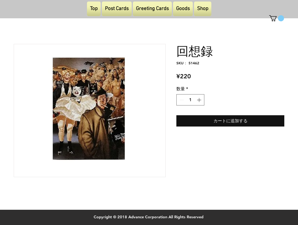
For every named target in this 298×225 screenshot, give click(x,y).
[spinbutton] (190, 100)
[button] (276, 18)
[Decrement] (181, 100)
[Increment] (199, 100)
